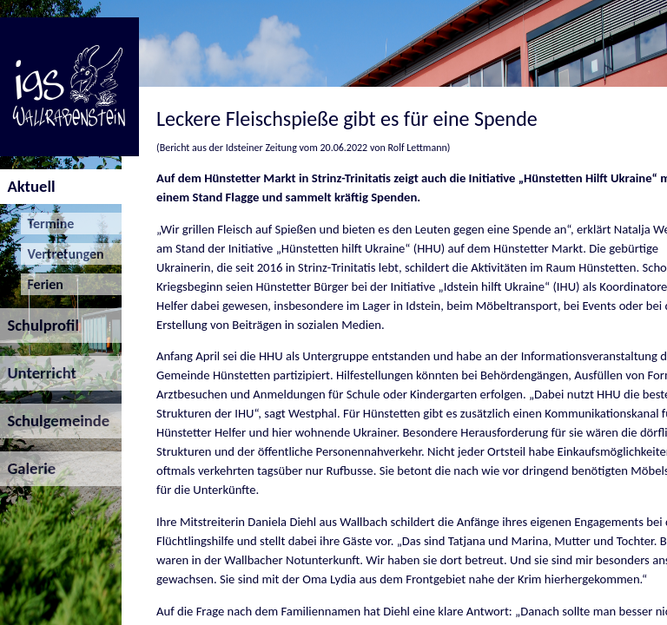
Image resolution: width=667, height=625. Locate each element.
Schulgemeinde (54, 421)
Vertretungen (62, 254)
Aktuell (28, 186)
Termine (47, 223)
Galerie (28, 468)
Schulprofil (39, 325)
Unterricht (38, 373)
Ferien (42, 284)
